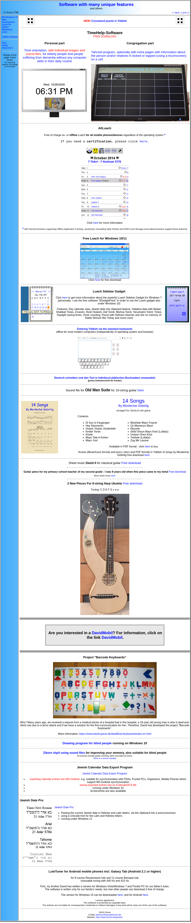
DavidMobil (102, 633)
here (143, 141)
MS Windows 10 (10, 17)
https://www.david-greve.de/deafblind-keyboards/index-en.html (115, 733)
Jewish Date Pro (64, 807)
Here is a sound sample (104, 758)
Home (5, 45)
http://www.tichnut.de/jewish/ (109, 917)
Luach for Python (6, 25)
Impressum (7, 48)
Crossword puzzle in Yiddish (109, 21)
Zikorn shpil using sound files (64, 752)
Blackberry (7, 29)
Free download (131, 463)
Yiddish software (10, 37)
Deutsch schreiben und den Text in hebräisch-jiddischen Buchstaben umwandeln (104, 377)
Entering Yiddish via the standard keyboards (104, 329)
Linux (4, 32)
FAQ (4, 43)
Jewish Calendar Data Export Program (104, 773)
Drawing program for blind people (88, 743)
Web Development (8, 20)
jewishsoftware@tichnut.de (108, 914)
